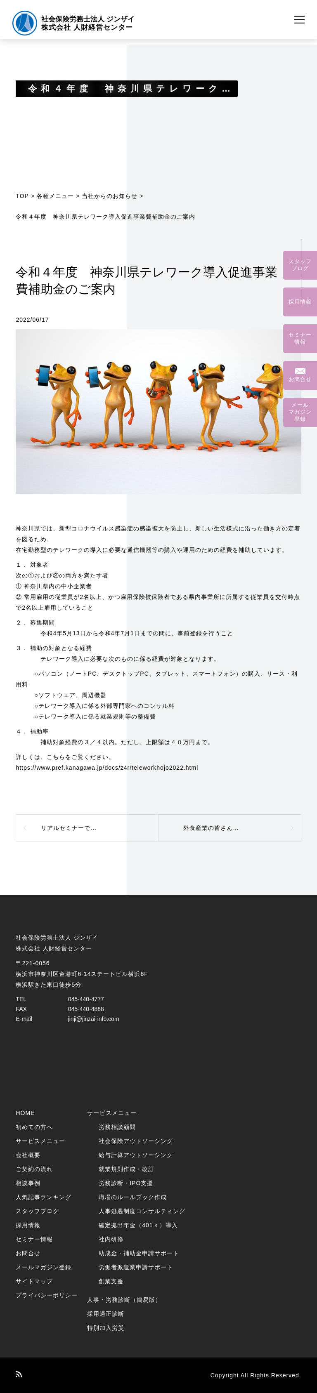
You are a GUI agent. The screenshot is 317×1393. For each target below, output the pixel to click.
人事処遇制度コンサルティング (142, 1211)
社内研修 (111, 1239)
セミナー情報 (34, 1239)
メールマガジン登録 (43, 1267)
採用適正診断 (105, 1314)
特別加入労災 (105, 1328)
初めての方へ (34, 1127)
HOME (25, 1113)
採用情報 (28, 1225)
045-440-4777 (86, 999)
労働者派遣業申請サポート (136, 1267)
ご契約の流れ (34, 1169)
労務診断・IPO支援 (126, 1183)
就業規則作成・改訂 (126, 1169)
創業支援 (111, 1281)
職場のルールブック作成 (133, 1197)
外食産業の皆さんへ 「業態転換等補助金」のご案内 (242, 828)
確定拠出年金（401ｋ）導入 (138, 1225)
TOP (22, 196)
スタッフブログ (37, 1211)
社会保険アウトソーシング (136, 1141)
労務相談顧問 (117, 1127)
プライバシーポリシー (47, 1295)
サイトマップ (34, 1281)
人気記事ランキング (43, 1197)
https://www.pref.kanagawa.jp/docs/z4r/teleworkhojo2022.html (107, 767)
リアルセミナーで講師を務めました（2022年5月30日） (99, 828)
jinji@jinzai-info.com (93, 1019)
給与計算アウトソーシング (136, 1155)
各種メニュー (55, 196)
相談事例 (28, 1183)
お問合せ (28, 1253)
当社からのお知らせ (109, 196)
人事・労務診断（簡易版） (124, 1299)
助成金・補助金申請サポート (139, 1253)
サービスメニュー (40, 1141)
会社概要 (28, 1155)
